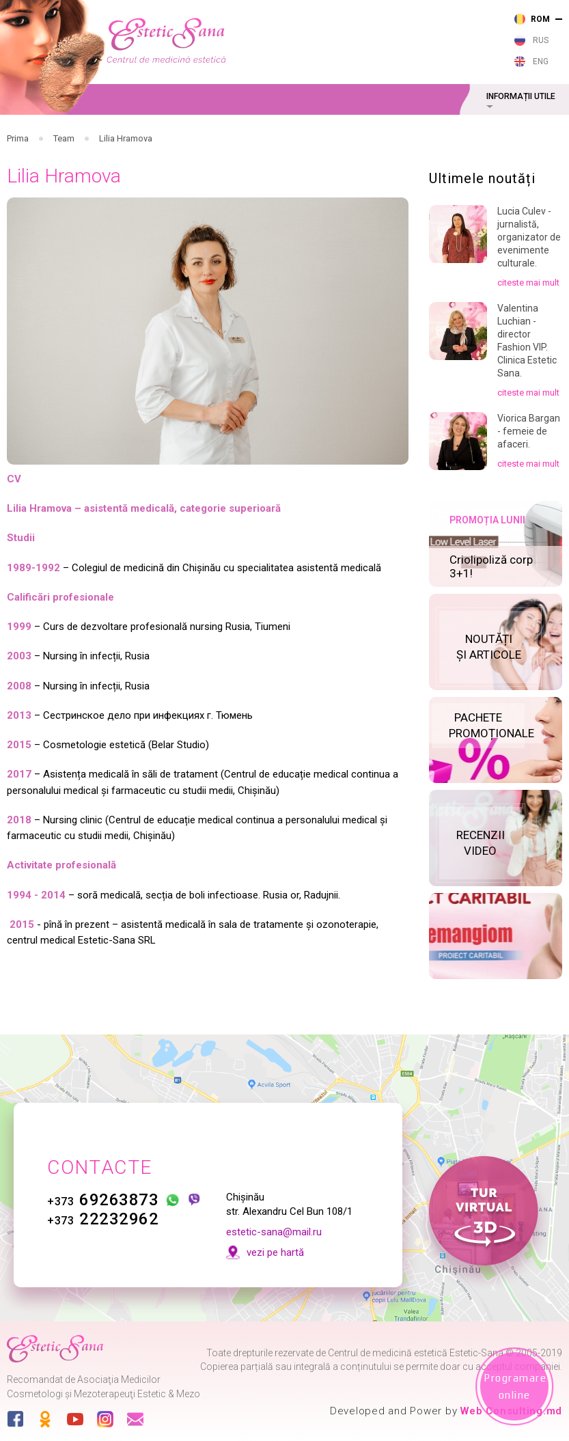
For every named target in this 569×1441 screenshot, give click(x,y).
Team (63, 181)
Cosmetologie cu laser (221, 132)
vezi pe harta (446, 59)
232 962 (303, 35)
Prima (18, 181)
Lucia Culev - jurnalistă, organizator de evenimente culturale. (529, 280)
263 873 (303, 16)
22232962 (110, 1201)
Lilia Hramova (125, 181)
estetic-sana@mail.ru (281, 1215)
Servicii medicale (166, 132)
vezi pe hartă (282, 1235)
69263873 (110, 1182)
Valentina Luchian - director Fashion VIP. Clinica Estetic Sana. (527, 383)
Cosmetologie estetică (420, 132)
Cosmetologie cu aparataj (353, 132)
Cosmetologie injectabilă (287, 132)
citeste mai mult (528, 325)
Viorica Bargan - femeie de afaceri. (528, 474)
